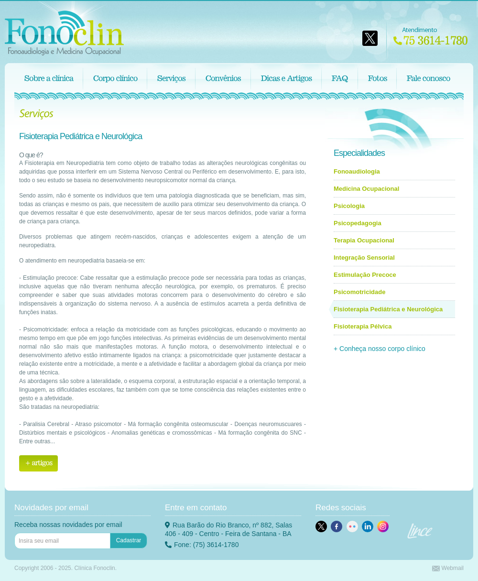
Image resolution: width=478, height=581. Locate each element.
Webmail (448, 568)
